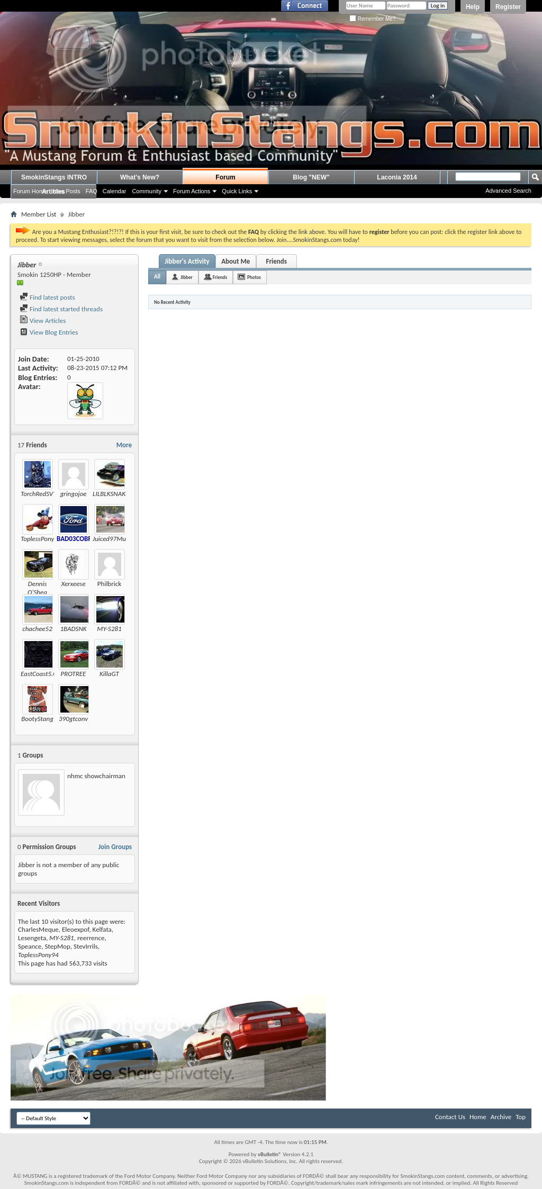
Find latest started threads (61, 309)
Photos (254, 277)
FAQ (91, 191)
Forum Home (30, 191)
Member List (38, 214)
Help (473, 7)
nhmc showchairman (96, 776)
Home (477, 1117)
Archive (501, 1117)
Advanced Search (508, 190)
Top (521, 1117)
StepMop (57, 946)
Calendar (115, 191)
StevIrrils (86, 946)
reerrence (90, 938)
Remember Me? (372, 19)
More (124, 445)
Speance (29, 946)
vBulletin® (270, 1154)
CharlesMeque (38, 929)
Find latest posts (47, 297)
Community (146, 191)
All (157, 276)
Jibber (186, 277)
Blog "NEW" (311, 177)
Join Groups (115, 847)
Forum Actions (191, 191)
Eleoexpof (75, 929)
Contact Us (450, 1117)
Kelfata (102, 929)
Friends (276, 261)
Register (508, 7)
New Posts (66, 191)
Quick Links (237, 191)
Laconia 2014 (397, 177)
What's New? (139, 177)
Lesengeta (32, 938)
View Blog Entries (49, 332)
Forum (225, 177)
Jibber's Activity (187, 261)
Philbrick (109, 584)
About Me (235, 261)
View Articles (43, 321)
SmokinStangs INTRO (54, 177)
